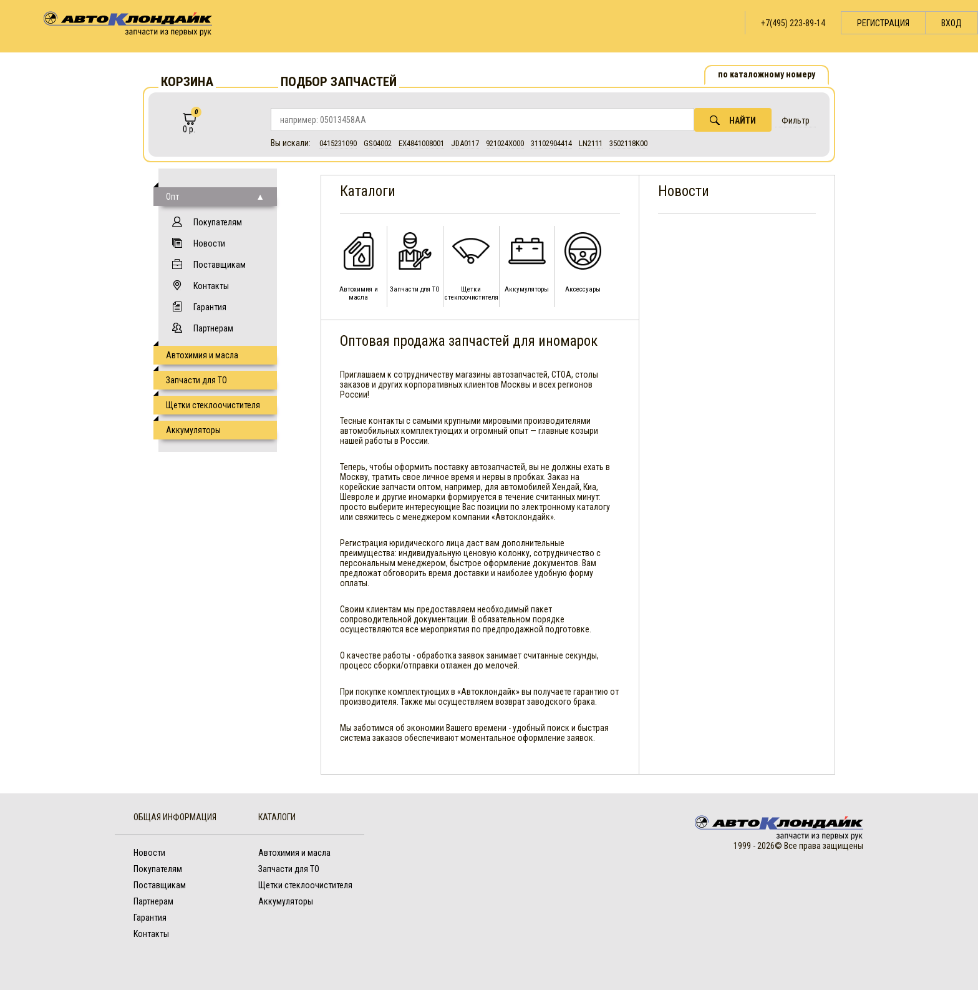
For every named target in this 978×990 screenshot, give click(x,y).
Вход (951, 23)
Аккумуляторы (193, 430)
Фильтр (796, 120)
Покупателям (217, 222)
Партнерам (213, 328)
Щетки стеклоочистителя (213, 405)
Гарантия (209, 307)
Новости (209, 243)
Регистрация (883, 23)
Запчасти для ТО (196, 380)
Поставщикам (219, 265)
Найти (733, 120)
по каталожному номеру (766, 74)
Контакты (211, 286)
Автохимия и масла (202, 355)
